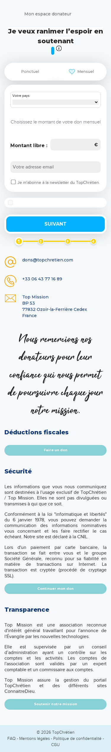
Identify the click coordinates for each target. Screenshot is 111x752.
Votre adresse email (33, 167)
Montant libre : (28, 145)
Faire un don (55, 450)
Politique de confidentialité (77, 738)
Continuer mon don (55, 589)
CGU (55, 745)
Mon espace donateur (47, 14)
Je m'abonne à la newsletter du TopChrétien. (58, 183)
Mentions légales (34, 738)
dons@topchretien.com (47, 260)
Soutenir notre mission (55, 704)
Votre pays (21, 96)
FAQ (11, 738)
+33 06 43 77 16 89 (42, 279)
